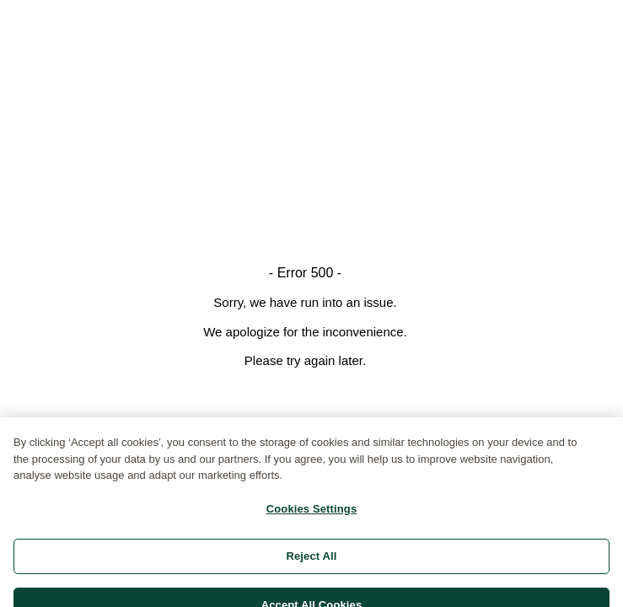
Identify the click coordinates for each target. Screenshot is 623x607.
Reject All (311, 562)
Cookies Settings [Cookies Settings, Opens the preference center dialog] (311, 515)
